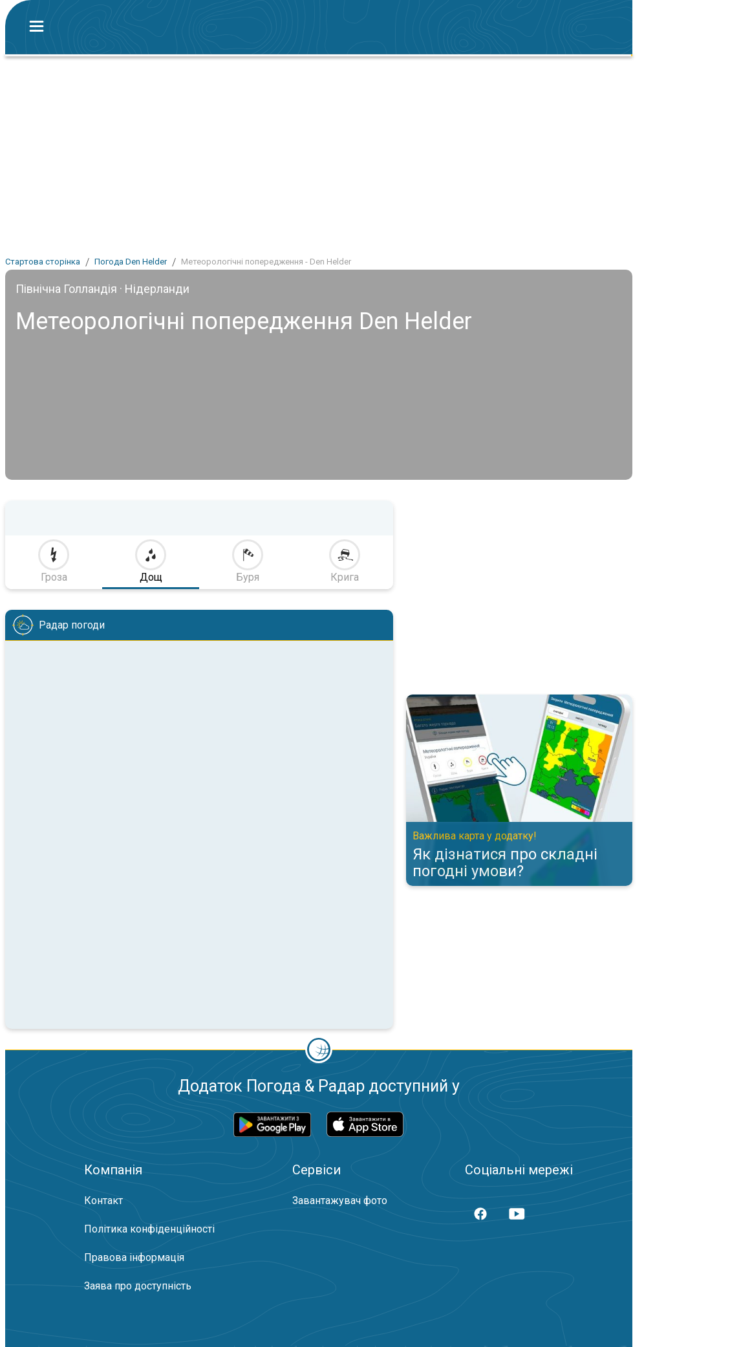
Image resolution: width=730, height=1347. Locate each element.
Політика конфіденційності (149, 1229)
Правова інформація (134, 1257)
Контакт (103, 1200)
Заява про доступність (137, 1286)
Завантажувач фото (339, 1200)
